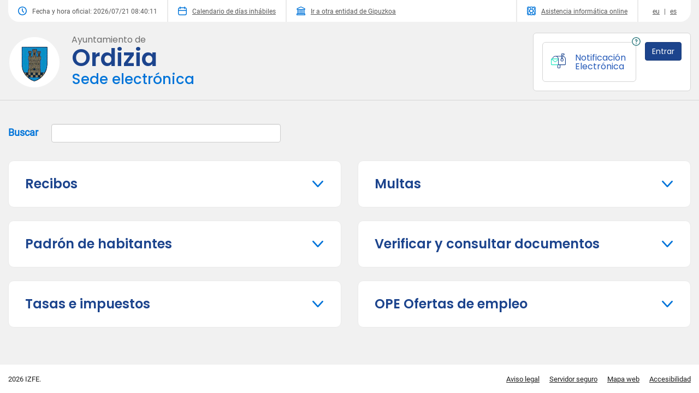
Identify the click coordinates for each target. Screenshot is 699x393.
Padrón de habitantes (98, 244)
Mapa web (623, 379)
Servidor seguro (573, 379)
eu (656, 11)
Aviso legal (523, 379)
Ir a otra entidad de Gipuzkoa (346, 11)
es (673, 11)
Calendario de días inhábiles (227, 11)
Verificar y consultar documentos (487, 244)
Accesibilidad (670, 379)
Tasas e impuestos (87, 304)
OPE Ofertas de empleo (451, 304)
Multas (398, 184)
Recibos (51, 184)
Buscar (144, 133)
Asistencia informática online (577, 11)
